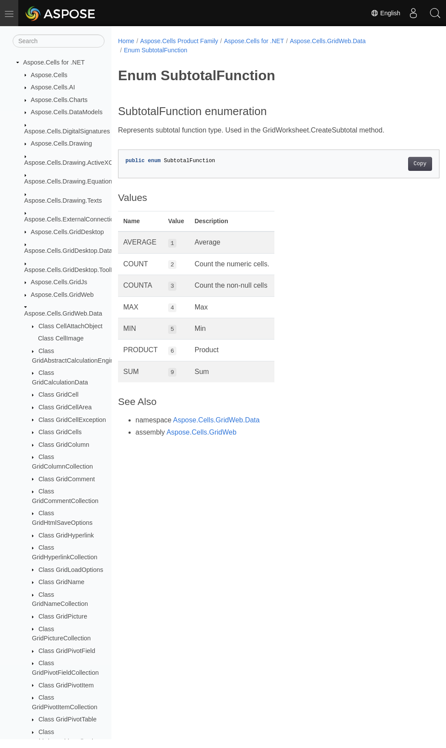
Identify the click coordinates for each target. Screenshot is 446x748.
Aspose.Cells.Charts (59, 99)
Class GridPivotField (66, 650)
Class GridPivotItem (66, 685)
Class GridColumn (63, 444)
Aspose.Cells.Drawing (61, 143)
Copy (397, 164)
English (385, 13)
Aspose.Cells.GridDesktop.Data (68, 250)
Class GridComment (66, 479)
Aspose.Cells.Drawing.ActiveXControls (78, 162)
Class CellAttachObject (70, 326)
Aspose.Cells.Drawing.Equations (69, 181)
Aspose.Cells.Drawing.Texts (63, 200)
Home (126, 40)
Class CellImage (61, 338)
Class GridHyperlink (66, 535)
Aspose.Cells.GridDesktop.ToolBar (72, 269)
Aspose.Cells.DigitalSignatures (67, 131)
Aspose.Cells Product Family (179, 40)
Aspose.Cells (49, 74)
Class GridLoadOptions (70, 569)
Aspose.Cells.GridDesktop (67, 231)
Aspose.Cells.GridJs (59, 282)
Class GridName (61, 581)
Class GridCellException (72, 419)
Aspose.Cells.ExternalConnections (72, 219)
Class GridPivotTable (67, 719)
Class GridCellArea (64, 407)
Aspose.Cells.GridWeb (62, 294)
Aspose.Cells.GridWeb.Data (63, 313)
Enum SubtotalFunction (155, 50)
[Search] (59, 41)
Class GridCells (59, 431)
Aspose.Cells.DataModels (67, 112)
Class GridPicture (62, 616)
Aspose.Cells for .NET (54, 62)
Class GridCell (58, 394)
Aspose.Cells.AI (53, 87)
